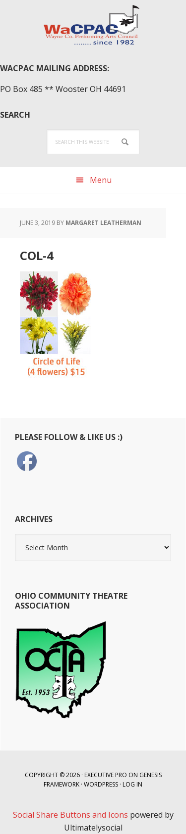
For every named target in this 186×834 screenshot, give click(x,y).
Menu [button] (101, 180)
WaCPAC (93, 24)
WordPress (101, 784)
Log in (132, 784)
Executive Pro (105, 775)
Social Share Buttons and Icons (70, 814)
